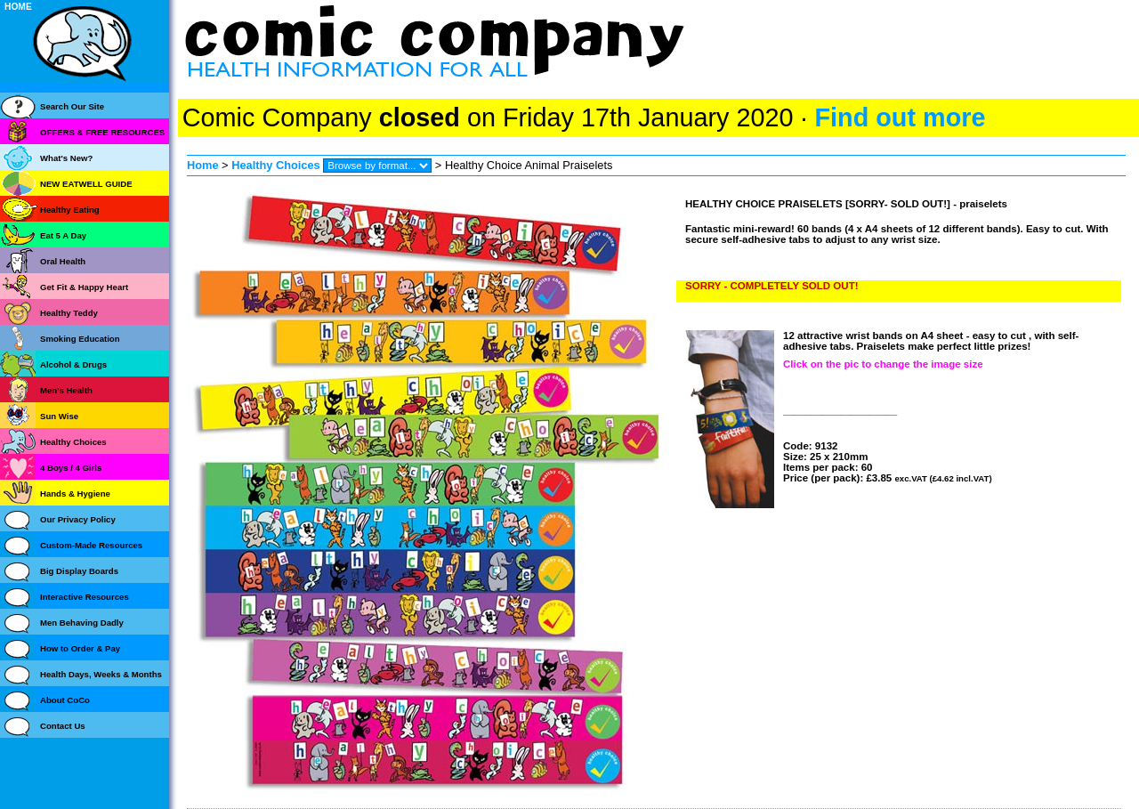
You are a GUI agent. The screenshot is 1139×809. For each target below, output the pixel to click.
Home (203, 165)
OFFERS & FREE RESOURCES (102, 132)
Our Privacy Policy (78, 519)
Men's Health (66, 390)
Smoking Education (80, 339)
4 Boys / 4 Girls (70, 468)
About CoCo (65, 700)
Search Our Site (72, 106)
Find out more (899, 117)
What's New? (66, 158)
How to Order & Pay (80, 648)
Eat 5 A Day (63, 235)
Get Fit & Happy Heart (84, 287)
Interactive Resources (84, 597)
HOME (18, 7)
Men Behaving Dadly (82, 622)
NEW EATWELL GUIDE (86, 184)
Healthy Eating (70, 209)
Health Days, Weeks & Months (101, 674)
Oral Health (62, 261)
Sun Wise (59, 416)
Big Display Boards (79, 571)
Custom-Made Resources (91, 545)
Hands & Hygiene (75, 493)
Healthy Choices (275, 165)
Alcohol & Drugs (73, 364)
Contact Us (62, 726)
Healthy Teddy (69, 313)
